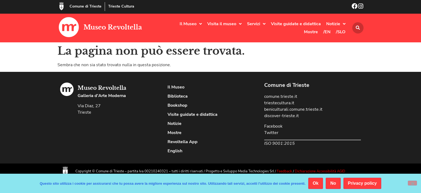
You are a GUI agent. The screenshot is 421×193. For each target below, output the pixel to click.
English (175, 151)
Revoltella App (183, 142)
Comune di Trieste (85, 6)
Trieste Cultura (121, 6)
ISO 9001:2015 (279, 143)
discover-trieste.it (281, 116)
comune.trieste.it (280, 96)
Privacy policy (362, 183)
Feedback (284, 171)
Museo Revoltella (113, 27)
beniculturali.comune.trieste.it (293, 109)
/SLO (341, 32)
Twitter (271, 133)
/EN (327, 32)
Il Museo (191, 24)
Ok (315, 183)
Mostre (311, 32)
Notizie (336, 24)
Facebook (273, 126)
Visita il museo (224, 24)
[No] (412, 183)
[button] (358, 28)
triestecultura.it (279, 103)
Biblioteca (178, 96)
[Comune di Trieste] (61, 6)
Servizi (256, 24)
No (333, 183)
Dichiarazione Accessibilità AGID (320, 171)
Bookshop (177, 105)
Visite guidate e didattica (296, 24)
